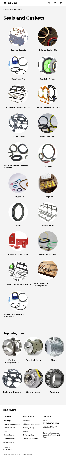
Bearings (7, 421)
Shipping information (31, 424)
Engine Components (12, 424)
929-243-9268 (51, 423)
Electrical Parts (10, 428)
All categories (9, 442)
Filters (6, 431)
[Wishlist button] (54, 3)
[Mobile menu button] (5, 3)
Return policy (28, 435)
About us (26, 421)
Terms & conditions (31, 438)
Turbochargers (9, 438)
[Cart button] (60, 3)
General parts (9, 435)
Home (6, 9)
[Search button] (49, 3)
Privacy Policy (28, 428)
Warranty (26, 431)
